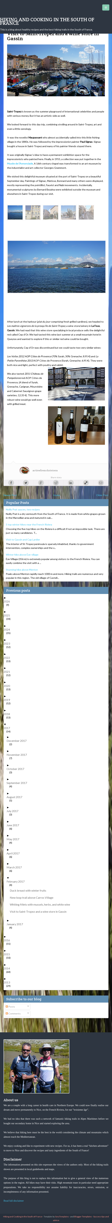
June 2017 (14, 825)
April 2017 (14, 853)
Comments (13, 1013)
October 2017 (16, 768)
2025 (8, 615)
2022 (8, 657)
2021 (8, 671)
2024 (8, 629)
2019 (8, 699)
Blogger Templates (83, 1216)
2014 (8, 968)
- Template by (55, 1216)
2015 (8, 954)
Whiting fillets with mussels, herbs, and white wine (41, 904)
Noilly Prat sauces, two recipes (23, 509)
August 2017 (15, 797)
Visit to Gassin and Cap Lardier (23, 539)
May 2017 (14, 839)
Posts (10, 1006)
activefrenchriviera (45, 470)
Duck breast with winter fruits (29, 890)
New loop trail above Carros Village (32, 897)
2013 (8, 982)
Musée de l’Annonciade (20, 163)
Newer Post (10, 495)
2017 (8, 728)
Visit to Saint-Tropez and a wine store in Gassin (39, 911)
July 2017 (13, 811)
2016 (8, 940)
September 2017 (18, 782)
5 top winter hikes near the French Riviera (29, 524)
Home (56, 495)
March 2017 (15, 867)
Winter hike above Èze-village (22, 554)
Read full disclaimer (14, 1200)
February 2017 (17, 881)
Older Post (102, 495)
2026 (8, 601)
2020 (8, 685)
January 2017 (16, 924)
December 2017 (17, 740)
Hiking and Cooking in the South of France (47, 21)
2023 (8, 643)
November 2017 (18, 754)
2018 (8, 714)
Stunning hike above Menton (22, 569)
